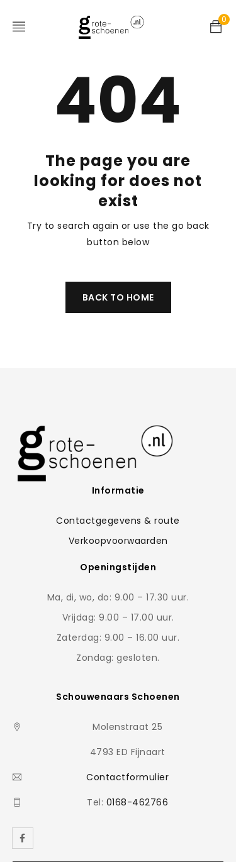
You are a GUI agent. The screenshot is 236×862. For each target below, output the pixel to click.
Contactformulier (127, 777)
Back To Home (118, 297)
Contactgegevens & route (118, 520)
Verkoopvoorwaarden (118, 540)
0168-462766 (137, 802)
